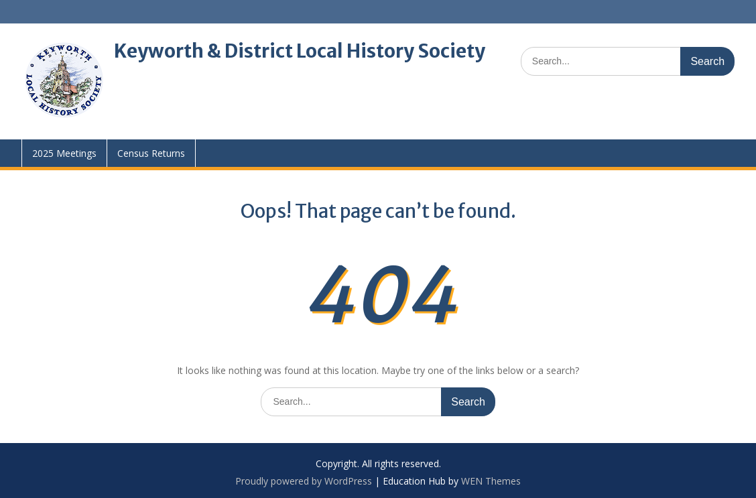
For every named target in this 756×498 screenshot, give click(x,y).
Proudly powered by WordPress (303, 481)
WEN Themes (491, 481)
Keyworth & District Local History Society (299, 51)
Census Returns (151, 153)
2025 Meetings (64, 153)
